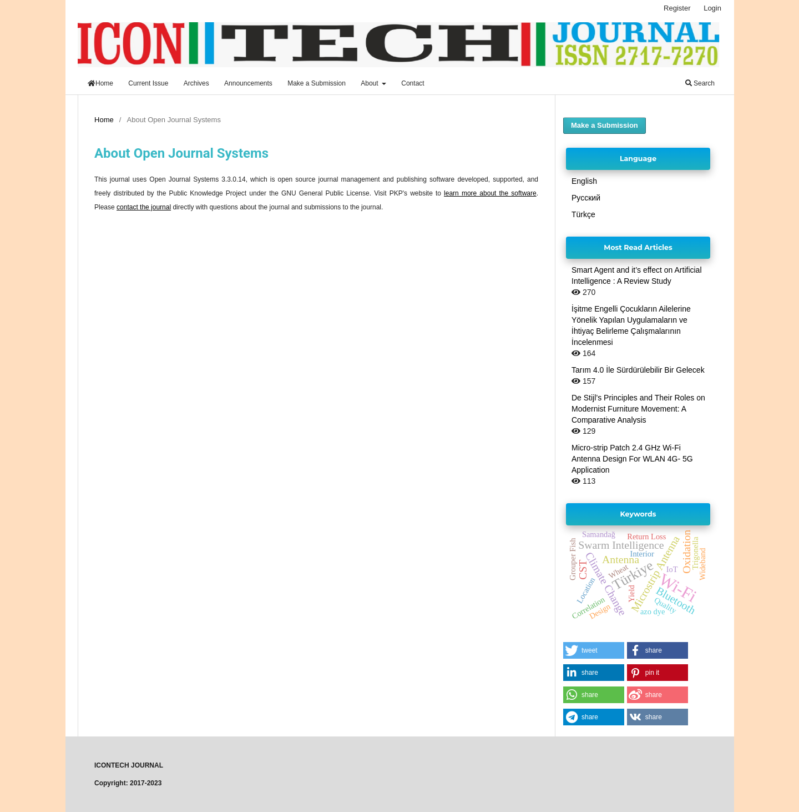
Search (700, 83)
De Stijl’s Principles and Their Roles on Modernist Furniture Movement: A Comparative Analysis (638, 408)
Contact (412, 83)
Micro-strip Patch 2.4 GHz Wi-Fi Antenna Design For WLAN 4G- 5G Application (632, 458)
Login (712, 8)
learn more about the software (490, 193)
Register (677, 8)
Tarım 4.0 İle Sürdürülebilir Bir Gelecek (638, 369)
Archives (196, 83)
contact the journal (144, 207)
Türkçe (583, 214)
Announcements (248, 83)
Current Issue (148, 83)
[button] (593, 650)
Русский (586, 197)
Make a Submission (316, 83)
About (370, 83)
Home (100, 83)
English (584, 181)
